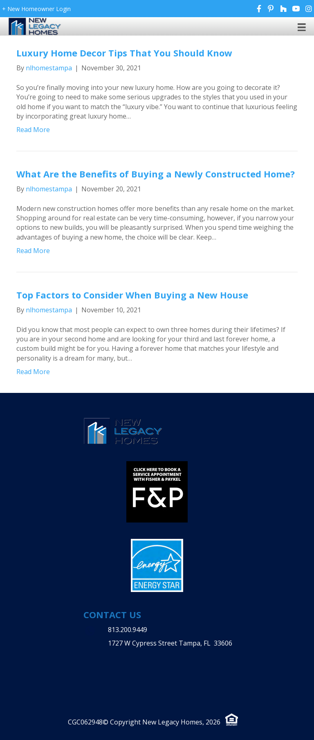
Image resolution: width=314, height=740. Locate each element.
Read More (33, 129)
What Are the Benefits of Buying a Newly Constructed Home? (155, 174)
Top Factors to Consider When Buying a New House (132, 295)
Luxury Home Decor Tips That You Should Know (124, 53)
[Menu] (302, 26)
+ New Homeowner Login (36, 9)
